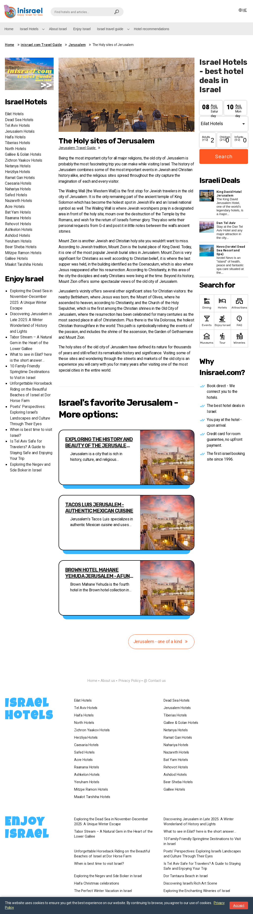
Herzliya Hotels (17, 172)
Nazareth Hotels (18, 201)
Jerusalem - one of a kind (161, 641)
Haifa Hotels (15, 137)
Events (207, 320)
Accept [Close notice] (238, 905)
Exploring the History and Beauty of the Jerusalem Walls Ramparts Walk (99, 442)
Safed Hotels (16, 195)
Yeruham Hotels (18, 241)
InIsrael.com (126, 671)
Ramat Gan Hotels (20, 178)
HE (242, 10)
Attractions (239, 303)
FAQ (239, 320)
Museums (207, 338)
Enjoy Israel (81, 29)
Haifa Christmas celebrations (96, 883)
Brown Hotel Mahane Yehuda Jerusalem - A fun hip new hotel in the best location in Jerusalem (97, 573)
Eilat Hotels (14, 114)
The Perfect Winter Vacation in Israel (103, 891)
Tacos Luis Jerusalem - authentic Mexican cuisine (99, 508)
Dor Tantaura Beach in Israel (186, 876)
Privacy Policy (129, 680)
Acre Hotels (15, 207)
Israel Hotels (29, 29)
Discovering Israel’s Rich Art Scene (190, 883)
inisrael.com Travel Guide (41, 45)
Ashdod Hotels (17, 236)
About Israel (58, 29)
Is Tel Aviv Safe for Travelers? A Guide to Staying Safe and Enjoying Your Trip (31, 450)
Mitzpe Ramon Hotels (23, 253)
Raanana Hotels (18, 218)
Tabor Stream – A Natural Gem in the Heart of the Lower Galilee (31, 343)
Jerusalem (76, 45)
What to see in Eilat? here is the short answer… (31, 357)
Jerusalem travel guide (80, 148)
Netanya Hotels (17, 166)
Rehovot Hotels (18, 224)
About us (108, 680)
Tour (222, 338)
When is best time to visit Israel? (99, 863)
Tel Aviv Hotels (17, 126)
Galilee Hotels (16, 259)
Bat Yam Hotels (18, 212)
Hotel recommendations (151, 29)
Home (8, 29)
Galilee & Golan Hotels (23, 154)
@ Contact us (155, 680)
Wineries (239, 338)
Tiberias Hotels (17, 143)
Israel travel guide (110, 29)
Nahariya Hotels (18, 189)
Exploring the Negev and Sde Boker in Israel (30, 467)
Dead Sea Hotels (19, 120)
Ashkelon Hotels (18, 230)
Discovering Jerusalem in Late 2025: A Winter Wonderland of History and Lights (31, 322)
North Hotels (15, 149)
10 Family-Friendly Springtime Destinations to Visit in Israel (30, 372)
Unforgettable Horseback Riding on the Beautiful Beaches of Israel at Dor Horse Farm (31, 392)
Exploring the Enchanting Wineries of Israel (197, 891)
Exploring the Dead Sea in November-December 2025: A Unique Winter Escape (31, 299)
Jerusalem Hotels (20, 131)
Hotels (222, 303)
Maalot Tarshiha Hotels (24, 265)
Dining (207, 303)
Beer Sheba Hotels (21, 247)
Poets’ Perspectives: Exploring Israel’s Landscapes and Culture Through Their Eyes (30, 415)
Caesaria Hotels (18, 183)
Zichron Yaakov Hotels (23, 160)
